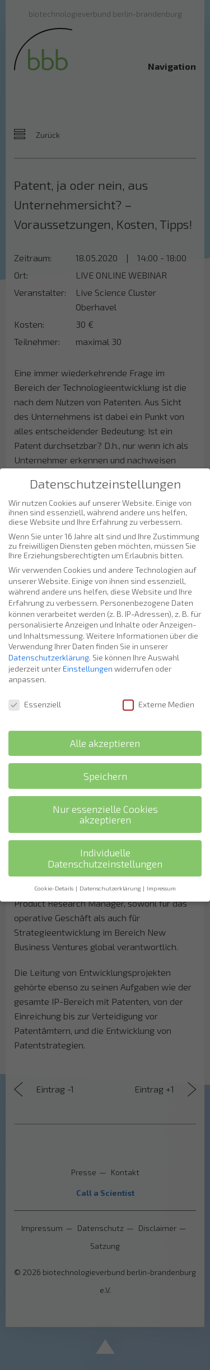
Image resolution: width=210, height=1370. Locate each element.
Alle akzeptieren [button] (105, 728)
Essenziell (34, 689)
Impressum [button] (161, 873)
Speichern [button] (105, 761)
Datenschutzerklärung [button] (111, 873)
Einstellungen (88, 653)
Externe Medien (158, 689)
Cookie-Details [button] (54, 873)
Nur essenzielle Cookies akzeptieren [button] (105, 799)
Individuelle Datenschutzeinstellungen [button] (105, 843)
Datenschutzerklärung (48, 643)
